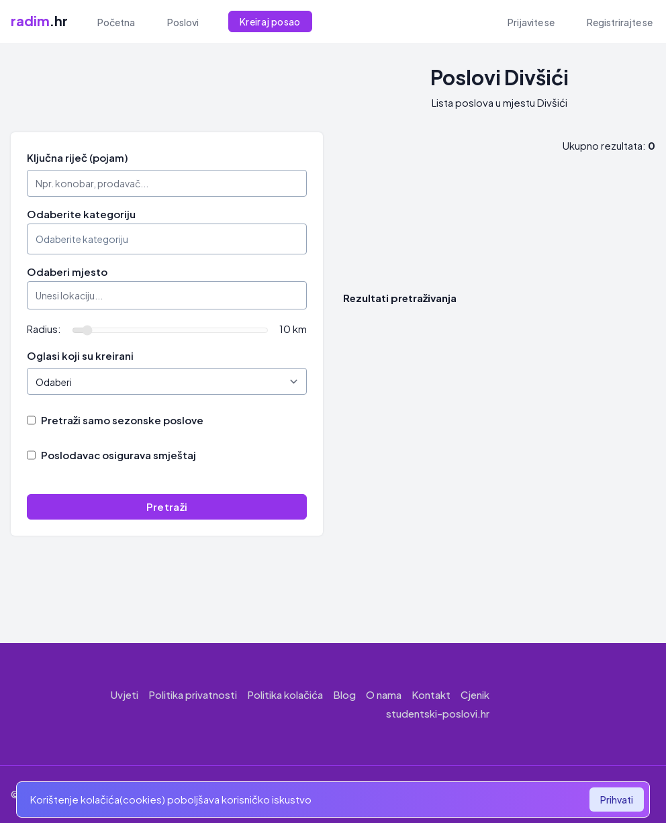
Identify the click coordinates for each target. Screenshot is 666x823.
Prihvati (616, 799)
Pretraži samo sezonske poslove (122, 420)
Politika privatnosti (192, 694)
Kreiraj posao (270, 21)
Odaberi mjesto (67, 271)
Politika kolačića (285, 694)
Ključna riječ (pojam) (77, 157)
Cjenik (475, 694)
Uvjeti (124, 694)
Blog (344, 694)
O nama (383, 694)
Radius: (44, 328)
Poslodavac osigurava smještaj (118, 454)
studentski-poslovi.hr (437, 713)
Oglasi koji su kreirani (80, 355)
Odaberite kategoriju (81, 213)
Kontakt (431, 694)
